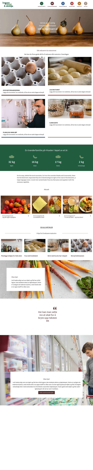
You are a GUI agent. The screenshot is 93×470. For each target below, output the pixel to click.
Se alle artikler (46, 227)
